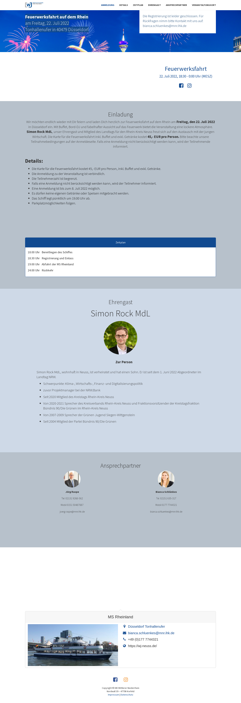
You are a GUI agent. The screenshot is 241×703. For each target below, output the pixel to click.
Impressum (113, 694)
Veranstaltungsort (204, 5)
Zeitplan (138, 5)
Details (123, 5)
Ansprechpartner (176, 5)
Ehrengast (154, 5)
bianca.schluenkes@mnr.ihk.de (151, 633)
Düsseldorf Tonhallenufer (146, 626)
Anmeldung (107, 5)
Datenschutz (127, 694)
